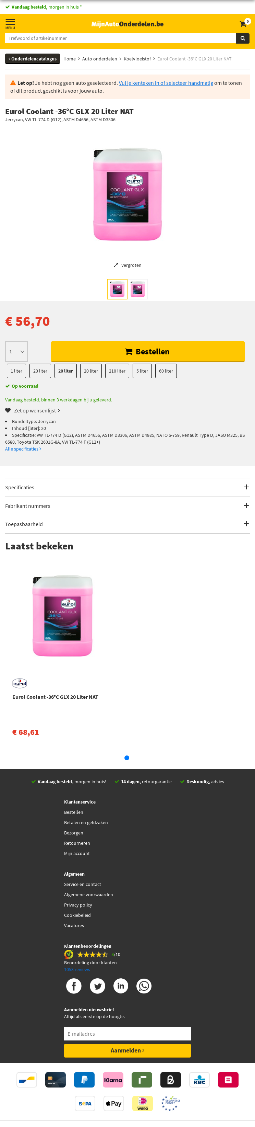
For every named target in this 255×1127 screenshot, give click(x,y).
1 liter (16, 371)
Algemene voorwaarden (88, 894)
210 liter (117, 371)
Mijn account (77, 853)
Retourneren (77, 843)
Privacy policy (78, 905)
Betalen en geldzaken (86, 822)
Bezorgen (73, 833)
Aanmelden (127, 1050)
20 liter (40, 371)
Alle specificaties (23, 449)
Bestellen (147, 351)
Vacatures (74, 925)
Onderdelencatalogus (33, 59)
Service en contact (82, 884)
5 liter (142, 371)
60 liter (166, 371)
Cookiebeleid (77, 915)
